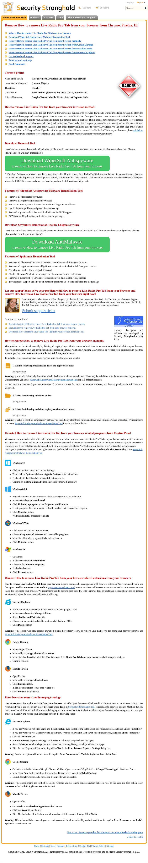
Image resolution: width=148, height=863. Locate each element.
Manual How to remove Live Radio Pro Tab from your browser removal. (42, 328)
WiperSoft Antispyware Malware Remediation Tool (54, 379)
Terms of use (72, 846)
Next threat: (105, 832)
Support (60, 846)
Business (35, 17)
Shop (52, 846)
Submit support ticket (38, 311)
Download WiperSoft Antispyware (57, 163)
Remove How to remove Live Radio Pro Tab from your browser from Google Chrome (51, 44)
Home (37, 846)
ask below (138, 130)
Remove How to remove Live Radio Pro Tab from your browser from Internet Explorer (52, 52)
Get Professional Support (21, 56)
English (141, 2)
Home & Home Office (14, 17)
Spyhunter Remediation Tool (61, 587)
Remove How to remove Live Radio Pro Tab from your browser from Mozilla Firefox (50, 48)
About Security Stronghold (81, 17)
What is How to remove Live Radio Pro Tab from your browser (40, 33)
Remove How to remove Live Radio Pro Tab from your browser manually (45, 41)
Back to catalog (135, 837)
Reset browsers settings (20, 60)
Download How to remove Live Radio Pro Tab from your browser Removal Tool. (46, 331)
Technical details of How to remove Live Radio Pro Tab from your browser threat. (47, 324)
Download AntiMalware (57, 244)
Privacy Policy (98, 846)
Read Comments (17, 64)
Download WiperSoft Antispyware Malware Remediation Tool (39, 37)
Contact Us (84, 846)
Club (60, 17)
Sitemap (110, 846)
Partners (48, 17)
